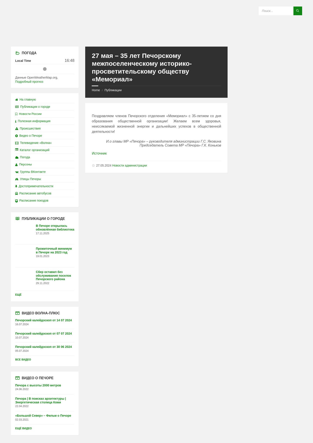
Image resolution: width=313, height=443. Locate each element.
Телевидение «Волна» (33, 143)
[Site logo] (156, 38)
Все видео (23, 359)
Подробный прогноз (29, 81)
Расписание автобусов (33, 193)
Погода (22, 157)
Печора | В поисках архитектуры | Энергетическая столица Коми (40, 400)
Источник (99, 153)
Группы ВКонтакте (30, 171)
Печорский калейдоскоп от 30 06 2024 (43, 347)
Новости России (28, 114)
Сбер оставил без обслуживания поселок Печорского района (53, 275)
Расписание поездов (31, 200)
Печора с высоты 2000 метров (38, 385)
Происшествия (28, 128)
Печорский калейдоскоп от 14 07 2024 (43, 320)
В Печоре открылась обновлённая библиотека (55, 227)
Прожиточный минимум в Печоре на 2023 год (54, 250)
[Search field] (280, 11)
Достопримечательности (34, 186)
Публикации (113, 90)
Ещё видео (23, 428)
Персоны (23, 164)
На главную (25, 99)
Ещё (18, 294)
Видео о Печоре (28, 135)
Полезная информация (32, 121)
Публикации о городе (32, 106)
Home (96, 90)
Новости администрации (129, 165)
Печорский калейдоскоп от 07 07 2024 (43, 333)
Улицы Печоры (28, 179)
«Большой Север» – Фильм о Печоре (43, 415)
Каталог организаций (32, 150)
